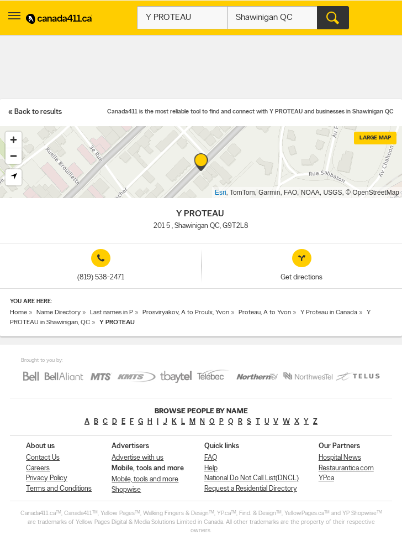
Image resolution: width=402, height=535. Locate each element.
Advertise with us (137, 457)
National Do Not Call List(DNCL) (251, 478)
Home (18, 312)
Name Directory (58, 312)
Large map (375, 138)
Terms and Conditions (59, 488)
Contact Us (43, 457)
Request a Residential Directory (250, 488)
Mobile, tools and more (145, 479)
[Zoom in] (14, 140)
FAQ (210, 457)
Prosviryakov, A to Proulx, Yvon (185, 312)
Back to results (38, 112)
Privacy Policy (46, 478)
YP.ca (326, 478)
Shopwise (126, 490)
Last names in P (111, 312)
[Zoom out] (14, 156)
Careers (38, 468)
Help (211, 468)
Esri (220, 192)
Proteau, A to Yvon (265, 312)
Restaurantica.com (346, 468)
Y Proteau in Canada (328, 312)
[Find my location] (14, 177)
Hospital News (340, 457)
